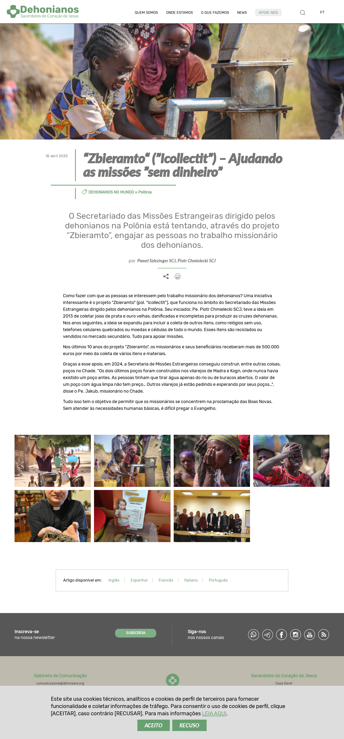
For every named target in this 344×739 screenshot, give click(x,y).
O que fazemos (215, 13)
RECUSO (189, 725)
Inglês (114, 580)
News (242, 13)
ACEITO (154, 725)
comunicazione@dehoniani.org (60, 683)
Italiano (191, 580)
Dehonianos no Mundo (111, 192)
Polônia (145, 192)
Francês (166, 580)
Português (218, 580)
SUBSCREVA (135, 633)
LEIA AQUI (214, 713)
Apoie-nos (268, 12)
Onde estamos (179, 13)
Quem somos (146, 13)
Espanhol (139, 580)
